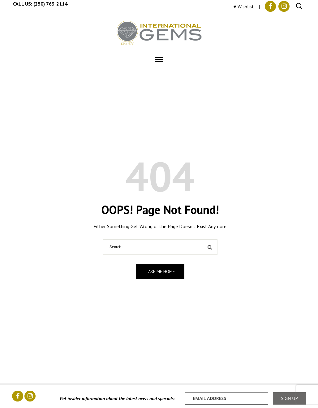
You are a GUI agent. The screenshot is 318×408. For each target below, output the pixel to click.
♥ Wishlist (244, 6)
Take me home (160, 271)
